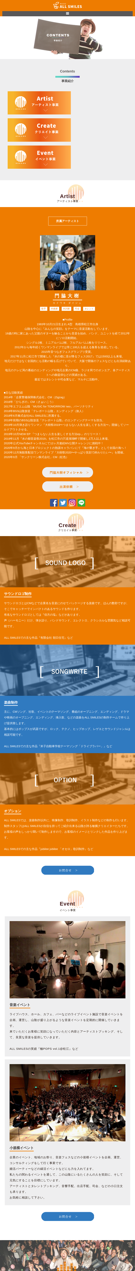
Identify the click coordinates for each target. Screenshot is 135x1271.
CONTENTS (67, 1245)
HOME (67, 1233)
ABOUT (67, 1239)
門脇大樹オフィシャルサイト (67, 1256)
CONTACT (67, 1251)
